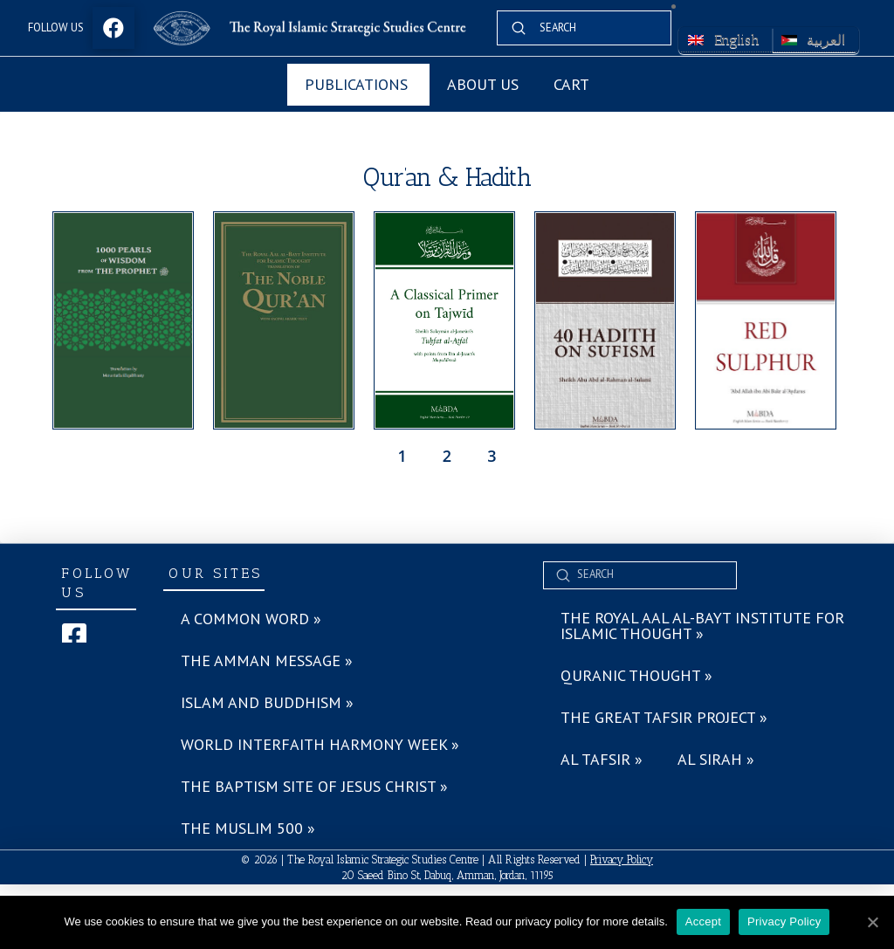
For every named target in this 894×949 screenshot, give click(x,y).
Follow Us (56, 27)
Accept (703, 921)
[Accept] (872, 922)
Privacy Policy (621, 859)
